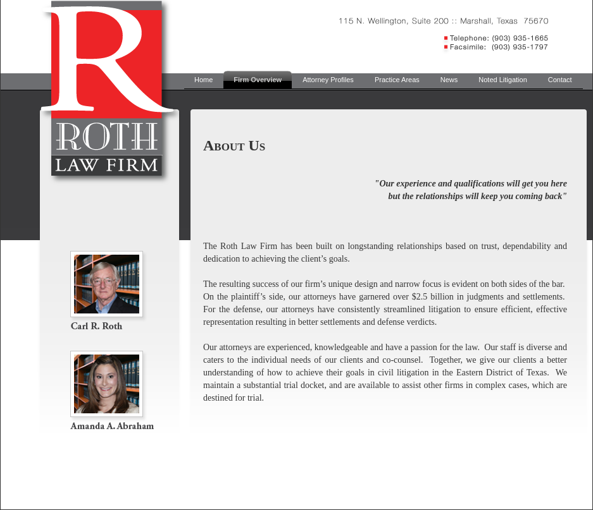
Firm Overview (258, 79)
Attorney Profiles (328, 79)
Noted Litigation (502, 79)
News (449, 79)
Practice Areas (397, 79)
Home (203, 79)
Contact (560, 79)
